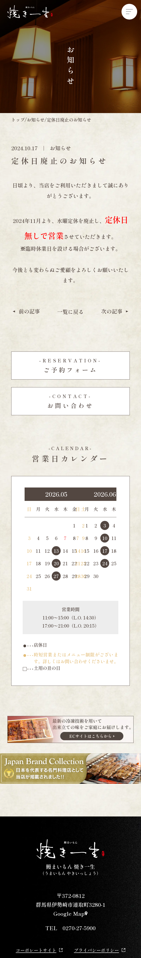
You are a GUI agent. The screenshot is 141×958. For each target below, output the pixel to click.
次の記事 (115, 311)
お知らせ (36, 119)
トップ (18, 119)
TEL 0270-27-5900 (70, 928)
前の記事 (25, 311)
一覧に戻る (70, 312)
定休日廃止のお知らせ (69, 119)
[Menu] (129, 12)
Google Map (70, 913)
